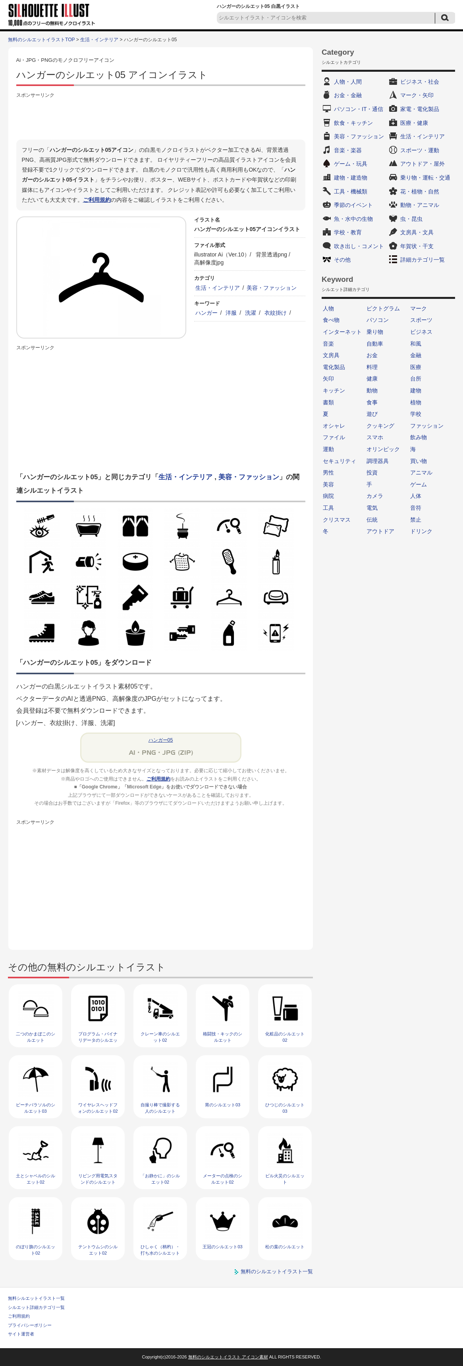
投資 (372, 472)
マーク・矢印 (417, 95)
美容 (328, 484)
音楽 (328, 344)
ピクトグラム (383, 308)
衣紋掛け (275, 313)
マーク (418, 308)
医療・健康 (414, 123)
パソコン (378, 320)
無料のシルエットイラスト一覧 (277, 1271)
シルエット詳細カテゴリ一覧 (36, 1307)
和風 (415, 344)
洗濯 (250, 313)
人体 (415, 496)
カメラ (375, 496)
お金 (372, 355)
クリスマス (337, 520)
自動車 (375, 344)
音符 (415, 508)
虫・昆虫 (411, 219)
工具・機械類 (350, 191)
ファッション (427, 426)
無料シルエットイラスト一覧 (36, 1298)
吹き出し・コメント (359, 246)
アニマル (421, 472)
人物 (328, 308)
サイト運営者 (21, 1334)
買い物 (418, 461)
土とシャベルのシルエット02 (35, 1178)
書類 (328, 402)
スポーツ (421, 320)
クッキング (380, 426)
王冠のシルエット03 (222, 1246)
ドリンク (421, 531)
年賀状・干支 (417, 246)
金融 (415, 355)
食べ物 (331, 320)
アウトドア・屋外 (422, 164)
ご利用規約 (97, 200)
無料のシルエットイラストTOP (41, 39)
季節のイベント (353, 205)
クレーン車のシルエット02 (160, 1036)
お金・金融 (348, 95)
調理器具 (378, 461)
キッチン (334, 390)
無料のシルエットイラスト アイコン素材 (228, 1357)
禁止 (415, 520)
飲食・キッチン (353, 123)
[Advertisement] (160, 118)
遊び (372, 414)
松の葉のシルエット (285, 1246)
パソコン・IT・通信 (358, 109)
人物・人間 (348, 81)
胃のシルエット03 (222, 1104)
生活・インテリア (99, 39)
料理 (372, 367)
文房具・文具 (417, 232)
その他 (342, 259)
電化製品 (334, 367)
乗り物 (375, 332)
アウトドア (380, 531)
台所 (415, 378)
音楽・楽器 (348, 150)
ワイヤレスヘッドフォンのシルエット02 (98, 1107)
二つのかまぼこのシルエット (35, 1036)
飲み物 (418, 437)
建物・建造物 (350, 177)
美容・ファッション (272, 288)
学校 (415, 414)
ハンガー (206, 313)
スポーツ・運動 (419, 150)
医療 (415, 367)
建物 (415, 390)
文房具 (331, 355)
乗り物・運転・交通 (425, 177)
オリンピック (383, 449)
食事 (372, 402)
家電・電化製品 (419, 109)
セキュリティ (339, 461)
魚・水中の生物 (353, 219)
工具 (328, 508)
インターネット (342, 332)
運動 (328, 449)
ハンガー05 (161, 740)
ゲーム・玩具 (350, 164)
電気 (372, 508)
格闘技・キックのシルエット (222, 1036)
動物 (372, 390)
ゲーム (418, 484)
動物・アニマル (419, 205)
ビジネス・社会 (419, 81)
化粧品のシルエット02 (285, 1036)
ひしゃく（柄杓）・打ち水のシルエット (160, 1249)
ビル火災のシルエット (285, 1178)
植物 (415, 402)
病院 (328, 496)
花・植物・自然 (419, 191)
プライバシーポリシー (30, 1325)
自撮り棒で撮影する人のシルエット (160, 1107)
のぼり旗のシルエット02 (35, 1249)
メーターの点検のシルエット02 (222, 1178)
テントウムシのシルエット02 (98, 1249)
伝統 (372, 520)
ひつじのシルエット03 (285, 1107)
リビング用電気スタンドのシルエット (98, 1178)
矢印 (328, 378)
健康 (372, 378)
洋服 (231, 313)
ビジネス (421, 332)
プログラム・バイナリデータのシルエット (98, 1039)
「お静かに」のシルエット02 (160, 1178)
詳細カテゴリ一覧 (422, 259)
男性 (328, 472)
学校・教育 (348, 232)
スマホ (375, 437)
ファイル (334, 437)
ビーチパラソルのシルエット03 (35, 1107)
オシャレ (334, 426)
